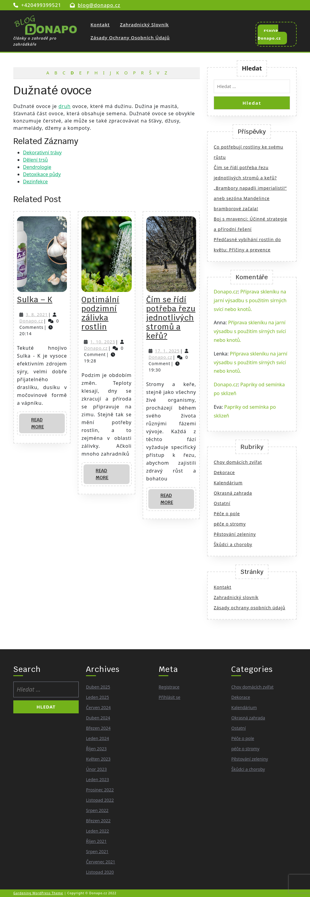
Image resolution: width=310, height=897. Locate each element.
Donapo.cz (31, 321)
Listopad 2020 (100, 872)
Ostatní (222, 503)
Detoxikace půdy (42, 174)
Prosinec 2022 (100, 790)
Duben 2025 (98, 687)
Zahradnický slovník (144, 24)
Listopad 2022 (100, 800)
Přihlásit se (169, 697)
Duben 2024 (98, 718)
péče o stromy (230, 524)
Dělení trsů (35, 159)
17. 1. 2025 (167, 351)
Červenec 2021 (100, 862)
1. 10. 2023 (102, 342)
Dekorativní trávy (42, 152)
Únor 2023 (96, 769)
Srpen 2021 (97, 851)
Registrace (169, 687)
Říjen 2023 (96, 748)
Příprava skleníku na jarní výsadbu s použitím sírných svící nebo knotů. (250, 300)
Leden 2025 (97, 697)
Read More (43, 425)
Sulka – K (34, 299)
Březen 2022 (98, 820)
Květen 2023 (98, 759)
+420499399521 (41, 5)
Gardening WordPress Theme (38, 893)
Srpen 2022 (97, 810)
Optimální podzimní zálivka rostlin (100, 313)
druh (64, 106)
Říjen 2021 (96, 841)
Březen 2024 (98, 728)
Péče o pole (227, 513)
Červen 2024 (98, 707)
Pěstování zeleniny (235, 534)
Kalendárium (228, 483)
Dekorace (224, 472)
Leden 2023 (97, 779)
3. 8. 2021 (37, 314)
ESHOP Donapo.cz (272, 36)
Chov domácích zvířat (238, 462)
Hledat (252, 68)
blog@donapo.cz (99, 5)
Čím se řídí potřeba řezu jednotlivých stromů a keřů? (171, 318)
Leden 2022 (97, 831)
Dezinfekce (35, 181)
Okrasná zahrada (233, 493)
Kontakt (100, 24)
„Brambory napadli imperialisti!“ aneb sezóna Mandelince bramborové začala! (250, 198)
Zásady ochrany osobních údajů (130, 37)
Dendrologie (37, 167)
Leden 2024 (97, 738)
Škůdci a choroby (233, 544)
